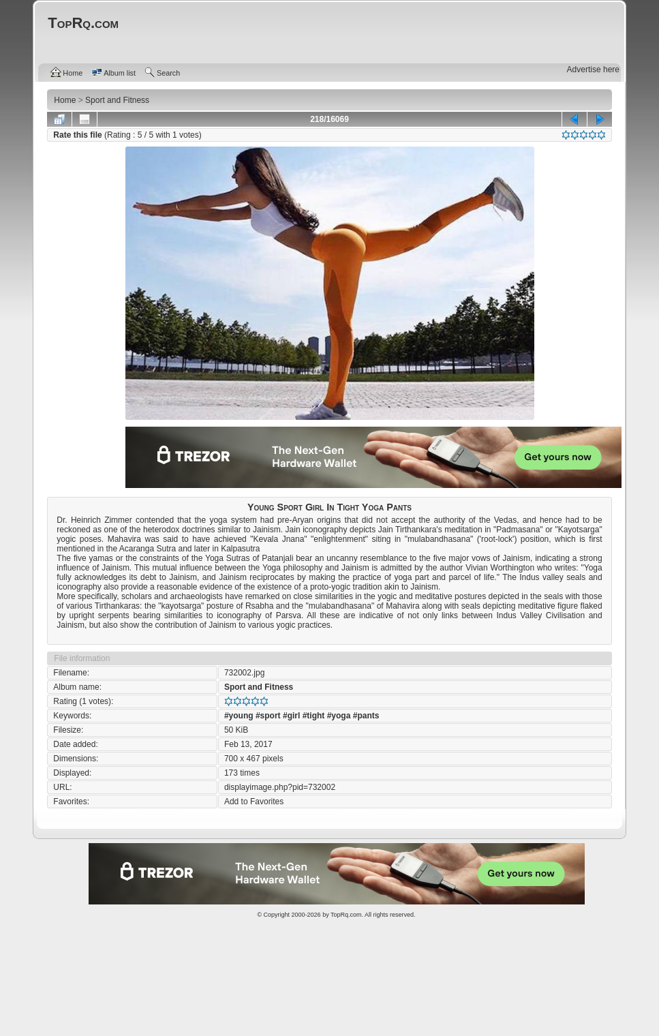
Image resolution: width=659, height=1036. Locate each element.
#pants (366, 715)
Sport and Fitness (258, 687)
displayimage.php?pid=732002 (279, 787)
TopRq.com (346, 914)
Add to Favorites (253, 801)
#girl (291, 715)
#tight (314, 715)
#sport (268, 715)
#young (239, 715)
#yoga (339, 715)
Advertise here (593, 69)
